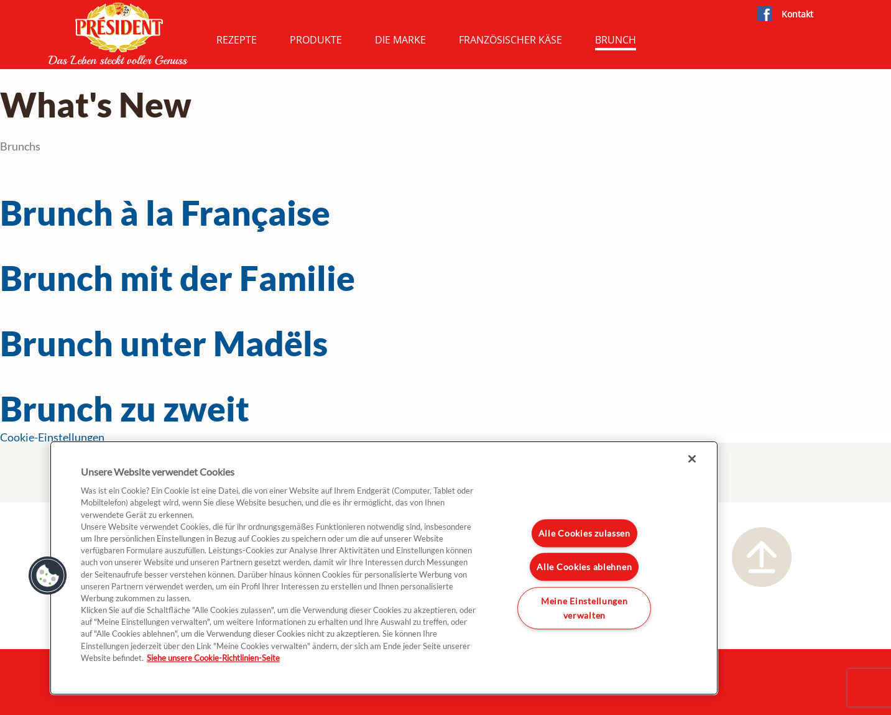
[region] (384, 568)
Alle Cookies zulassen (584, 533)
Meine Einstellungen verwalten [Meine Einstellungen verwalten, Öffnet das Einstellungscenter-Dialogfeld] (584, 608)
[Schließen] (692, 459)
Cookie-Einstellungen (52, 437)
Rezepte (236, 40)
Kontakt (797, 14)
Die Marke (400, 40)
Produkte (316, 40)
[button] (48, 576)
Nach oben (762, 557)
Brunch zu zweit (124, 408)
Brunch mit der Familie (177, 277)
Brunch (615, 40)
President (118, 33)
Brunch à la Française (165, 212)
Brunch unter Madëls (164, 343)
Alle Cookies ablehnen (584, 567)
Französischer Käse (510, 40)
